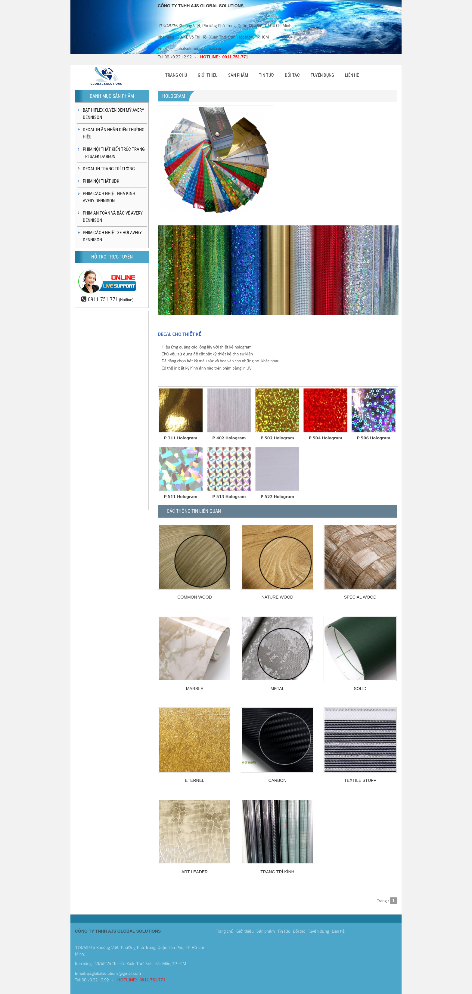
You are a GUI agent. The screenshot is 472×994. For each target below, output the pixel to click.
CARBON (278, 780)
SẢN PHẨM (238, 75)
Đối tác (299, 929)
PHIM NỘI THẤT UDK (101, 181)
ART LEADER (195, 871)
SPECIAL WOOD (360, 597)
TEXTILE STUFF (360, 780)
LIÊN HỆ (352, 75)
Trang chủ (224, 929)
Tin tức (284, 929)
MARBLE (194, 688)
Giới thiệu (245, 929)
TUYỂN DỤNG (322, 75)
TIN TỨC (266, 75)
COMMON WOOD (194, 597)
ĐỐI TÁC (292, 75)
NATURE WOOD (277, 597)
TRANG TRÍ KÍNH (277, 871)
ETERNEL (194, 780)
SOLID (360, 688)
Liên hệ (338, 929)
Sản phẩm (265, 929)
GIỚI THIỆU (207, 75)
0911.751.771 (103, 299)
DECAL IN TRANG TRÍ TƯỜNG (109, 169)
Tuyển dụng (318, 929)
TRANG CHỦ (176, 75)
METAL (277, 688)
